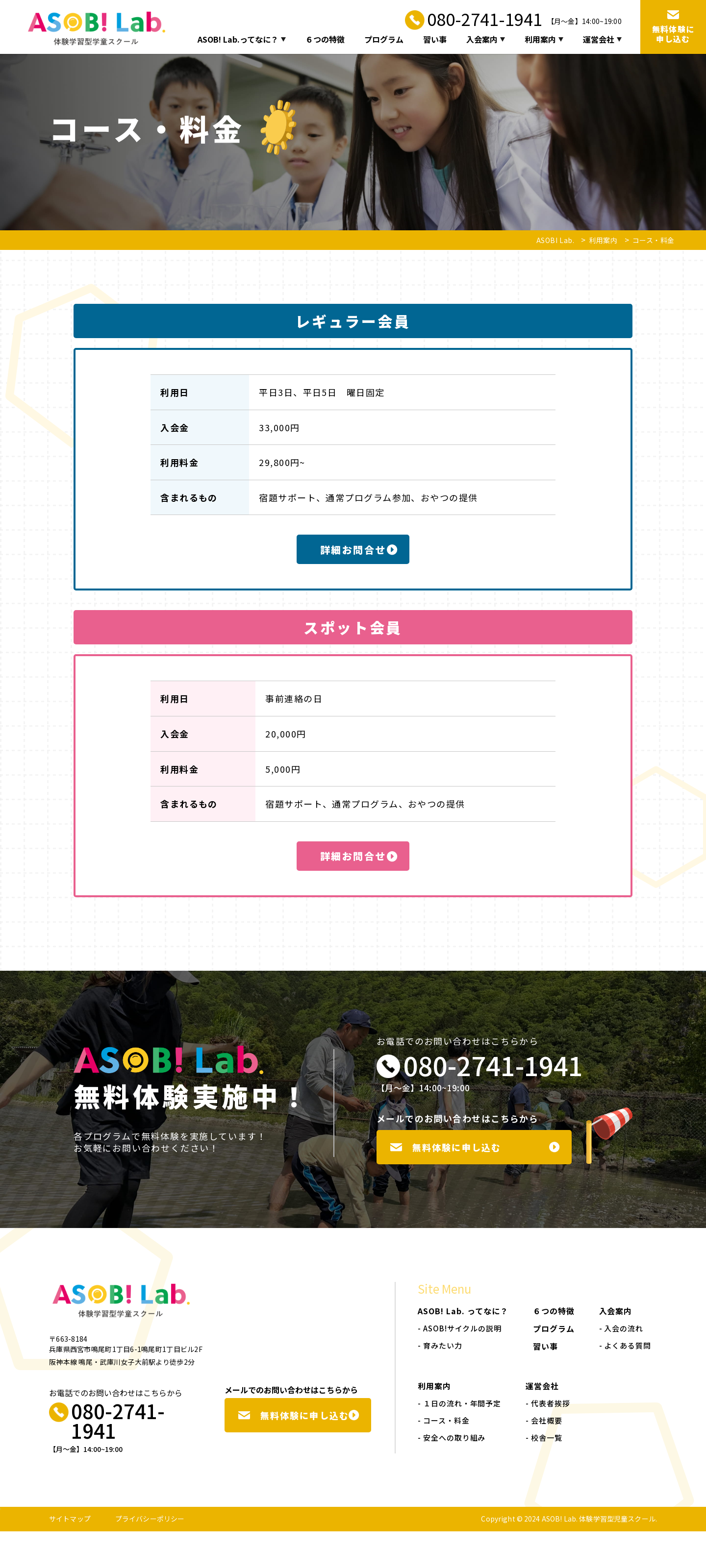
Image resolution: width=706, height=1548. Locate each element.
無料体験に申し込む (475, 1158)
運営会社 (602, 39)
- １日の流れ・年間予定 (459, 1420)
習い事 (435, 39)
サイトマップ (70, 1535)
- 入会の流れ (621, 1345)
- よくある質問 (625, 1362)
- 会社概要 (544, 1437)
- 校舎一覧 (544, 1454)
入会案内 (485, 39)
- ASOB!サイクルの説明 (460, 1345)
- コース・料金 (443, 1437)
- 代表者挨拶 (548, 1420)
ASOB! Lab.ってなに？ (242, 39)
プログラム (383, 39)
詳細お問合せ (359, 550)
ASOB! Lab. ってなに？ (463, 1327)
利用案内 (544, 39)
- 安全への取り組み (451, 1454)
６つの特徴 (325, 39)
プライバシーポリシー (149, 1535)
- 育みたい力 (440, 1362)
